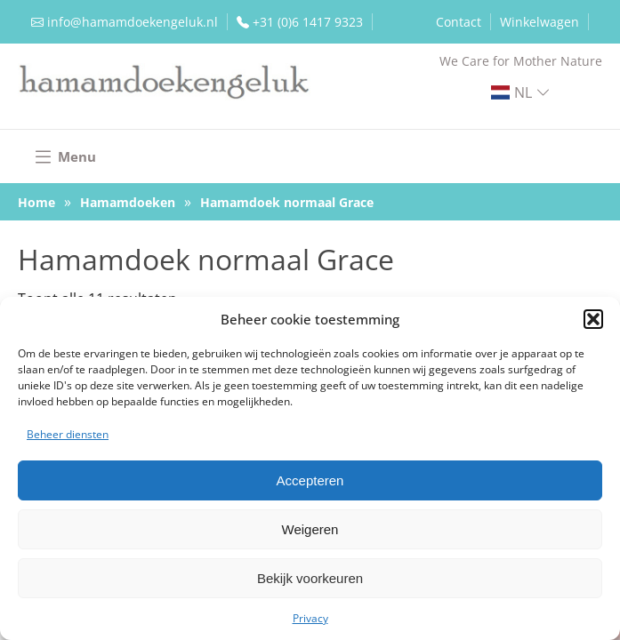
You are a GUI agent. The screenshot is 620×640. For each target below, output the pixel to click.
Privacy (310, 618)
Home (36, 202)
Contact (458, 21)
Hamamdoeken (127, 202)
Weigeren (310, 529)
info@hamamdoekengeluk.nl (132, 21)
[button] (593, 319)
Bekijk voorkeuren (310, 578)
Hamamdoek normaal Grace (287, 202)
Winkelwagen (539, 21)
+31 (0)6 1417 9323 (308, 21)
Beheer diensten (68, 434)
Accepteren (310, 480)
